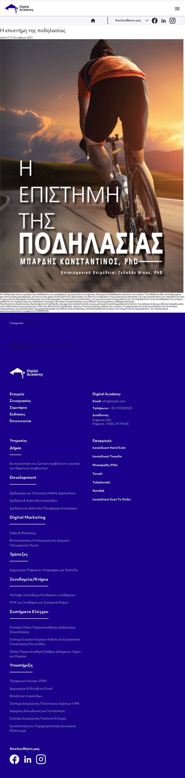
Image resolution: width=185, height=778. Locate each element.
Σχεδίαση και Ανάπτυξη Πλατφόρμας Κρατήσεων (44, 508)
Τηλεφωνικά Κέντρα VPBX (28, 681)
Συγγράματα (31, 323)
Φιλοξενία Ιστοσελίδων (26, 696)
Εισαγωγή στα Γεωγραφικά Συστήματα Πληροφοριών (42, 345)
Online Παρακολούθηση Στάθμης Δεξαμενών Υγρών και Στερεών (45, 654)
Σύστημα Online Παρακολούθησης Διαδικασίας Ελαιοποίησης (43, 630)
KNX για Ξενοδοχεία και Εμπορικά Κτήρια (39, 602)
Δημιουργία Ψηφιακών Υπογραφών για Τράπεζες (44, 570)
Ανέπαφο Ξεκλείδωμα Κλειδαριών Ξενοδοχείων (42, 595)
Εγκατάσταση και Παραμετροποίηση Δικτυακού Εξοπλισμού (43, 728)
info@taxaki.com (114, 401)
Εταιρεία (17, 394)
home (94, 21)
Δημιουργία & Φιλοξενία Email (31, 688)
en (147, 20)
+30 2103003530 (120, 408)
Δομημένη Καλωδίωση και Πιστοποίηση (37, 711)
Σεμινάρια (18, 408)
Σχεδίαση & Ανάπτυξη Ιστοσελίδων (34, 500)
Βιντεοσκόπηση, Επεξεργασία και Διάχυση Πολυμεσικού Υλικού (39, 543)
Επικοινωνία (20, 421)
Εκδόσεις (17, 414)
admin (4, 37)
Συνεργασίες (20, 401)
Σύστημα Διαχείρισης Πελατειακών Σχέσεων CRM (44, 703)
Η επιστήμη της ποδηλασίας (33, 31)
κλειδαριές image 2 (22, 347)
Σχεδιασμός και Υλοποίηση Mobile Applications (42, 493)
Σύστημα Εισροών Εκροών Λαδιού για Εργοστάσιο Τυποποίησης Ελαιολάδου (45, 642)
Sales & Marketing (23, 533)
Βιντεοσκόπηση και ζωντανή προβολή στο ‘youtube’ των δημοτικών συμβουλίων (45, 466)
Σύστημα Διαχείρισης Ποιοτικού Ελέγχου (38, 718)
